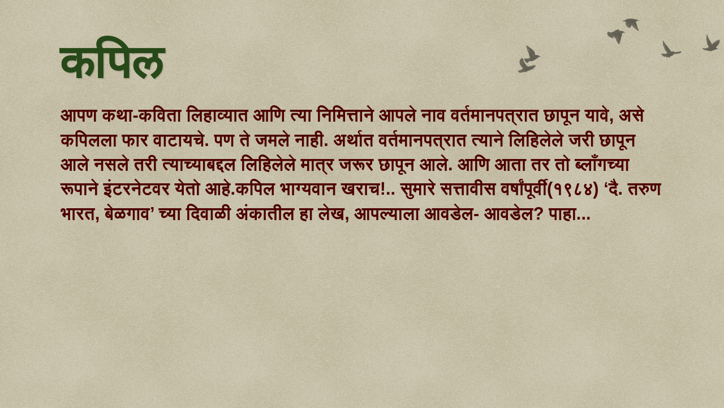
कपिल (111, 64)
